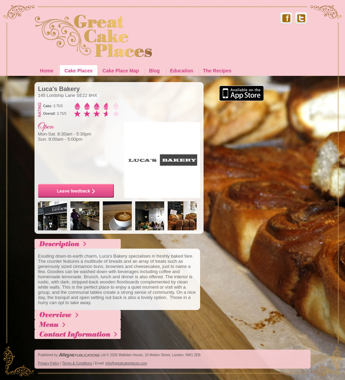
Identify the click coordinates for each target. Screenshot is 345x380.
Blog (154, 70)
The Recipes (217, 70)
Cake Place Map (120, 70)
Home (46, 70)
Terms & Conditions (77, 363)
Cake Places (79, 70)
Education (182, 70)
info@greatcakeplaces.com (126, 363)
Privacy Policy (48, 363)
